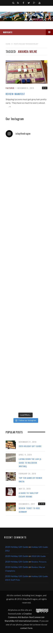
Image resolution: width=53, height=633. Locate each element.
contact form (26, 628)
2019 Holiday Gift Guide (30, 446)
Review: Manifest (15, 94)
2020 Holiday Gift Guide (16, 547)
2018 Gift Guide (38, 556)
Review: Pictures (38, 561)
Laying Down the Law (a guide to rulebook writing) (30, 463)
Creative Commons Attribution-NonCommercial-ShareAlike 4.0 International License (25, 617)
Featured (10, 88)
